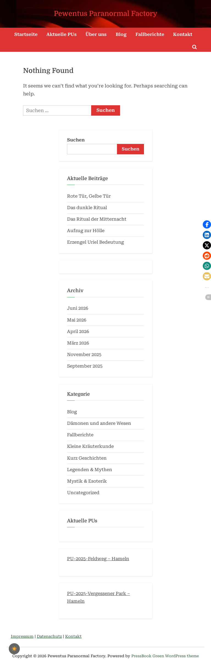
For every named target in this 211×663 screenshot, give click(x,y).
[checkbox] (14, 648)
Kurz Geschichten (87, 458)
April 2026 (78, 331)
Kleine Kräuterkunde (90, 446)
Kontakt (182, 34)
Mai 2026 (76, 320)
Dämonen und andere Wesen (99, 423)
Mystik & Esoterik (87, 481)
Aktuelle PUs (61, 34)
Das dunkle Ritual (87, 207)
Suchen (76, 140)
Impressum (22, 636)
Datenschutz (49, 636)
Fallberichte (149, 34)
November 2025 (84, 354)
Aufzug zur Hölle (85, 230)
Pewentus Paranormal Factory (105, 14)
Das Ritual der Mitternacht (96, 219)
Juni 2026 (77, 308)
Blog (121, 34)
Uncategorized (83, 492)
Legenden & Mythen (89, 469)
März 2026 (78, 343)
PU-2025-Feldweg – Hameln (98, 558)
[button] (207, 224)
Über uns (96, 34)
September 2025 (84, 366)
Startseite (26, 34)
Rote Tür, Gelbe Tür (89, 196)
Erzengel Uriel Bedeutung (95, 242)
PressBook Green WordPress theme (165, 656)
